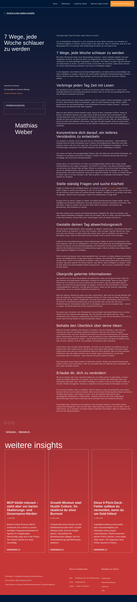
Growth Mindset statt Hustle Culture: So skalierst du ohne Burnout (65, 515)
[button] (43, 113)
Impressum (105, 593)
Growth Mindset (10, 100)
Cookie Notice (106, 585)
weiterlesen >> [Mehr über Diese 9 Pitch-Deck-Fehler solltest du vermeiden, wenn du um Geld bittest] (100, 556)
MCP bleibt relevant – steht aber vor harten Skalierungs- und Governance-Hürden (22, 515)
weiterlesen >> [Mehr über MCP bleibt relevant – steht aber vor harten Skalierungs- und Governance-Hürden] (13, 556)
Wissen (20, 100)
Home (55, 7)
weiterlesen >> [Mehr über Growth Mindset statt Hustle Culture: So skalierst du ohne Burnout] (57, 556)
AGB (103, 598)
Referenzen (65, 7)
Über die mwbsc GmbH (99, 7)
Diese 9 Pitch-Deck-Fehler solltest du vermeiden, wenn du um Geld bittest (109, 515)
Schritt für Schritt (80, 7)
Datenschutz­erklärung (108, 589)
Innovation (112, 195)
